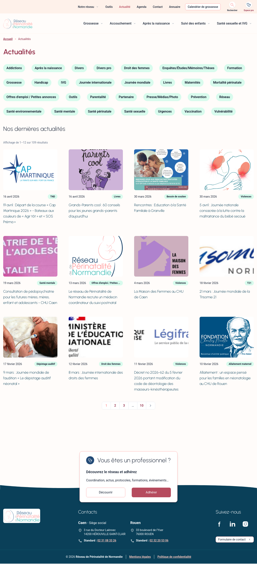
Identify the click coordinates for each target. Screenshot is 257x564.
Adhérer (151, 492)
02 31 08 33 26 (106, 540)
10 (141, 405)
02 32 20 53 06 (159, 540)
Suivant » (150, 405)
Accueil (8, 39)
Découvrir (106, 492)
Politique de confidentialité (174, 557)
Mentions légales (140, 557)
